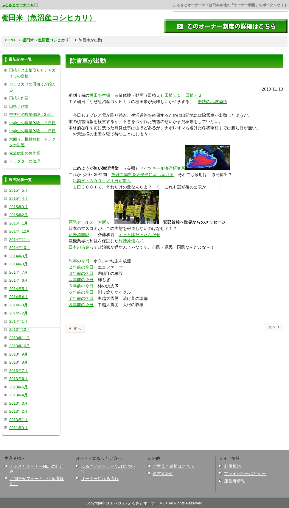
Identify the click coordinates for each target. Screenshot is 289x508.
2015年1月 (18, 223)
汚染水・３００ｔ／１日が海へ (102, 180)
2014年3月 (18, 305)
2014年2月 (18, 313)
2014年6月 (18, 280)
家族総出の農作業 (24, 153)
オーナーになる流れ (100, 478)
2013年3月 (18, 403)
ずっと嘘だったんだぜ (139, 234)
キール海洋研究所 (168, 168)
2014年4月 (18, 296)
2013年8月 (18, 362)
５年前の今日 (81, 285)
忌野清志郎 (79, 234)
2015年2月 (18, 215)
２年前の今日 (81, 267)
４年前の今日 (81, 279)
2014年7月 (18, 272)
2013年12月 (19, 329)
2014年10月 (19, 247)
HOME (10, 40)
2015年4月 (18, 198)
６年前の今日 (81, 292)
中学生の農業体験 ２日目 (32, 123)
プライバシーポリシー (245, 473)
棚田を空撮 (99, 95)
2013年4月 (18, 395)
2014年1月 (18, 321)
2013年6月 (18, 378)
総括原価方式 (131, 241)
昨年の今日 (79, 260)
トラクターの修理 (24, 161)
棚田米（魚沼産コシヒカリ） (48, 18)
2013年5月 (18, 387)
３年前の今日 (81, 273)
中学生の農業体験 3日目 (31, 114)
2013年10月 (19, 346)
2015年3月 (18, 207)
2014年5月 (18, 288)
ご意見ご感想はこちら (173, 466)
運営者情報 (234, 481)
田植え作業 (19, 98)
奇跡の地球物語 (212, 101)
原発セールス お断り (89, 222)
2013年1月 (18, 419)
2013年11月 (19, 338)
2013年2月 (18, 411)
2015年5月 (18, 190)
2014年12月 (19, 231)
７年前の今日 (81, 298)
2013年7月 (18, 370)
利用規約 (232, 466)
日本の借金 (79, 247)
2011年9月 (18, 428)
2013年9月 (18, 354)
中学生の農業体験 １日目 (32, 131)
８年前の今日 (81, 304)
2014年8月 (18, 264)
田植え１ (172, 95)
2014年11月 (19, 239)
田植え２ (193, 95)
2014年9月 (18, 256)
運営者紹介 (163, 473)
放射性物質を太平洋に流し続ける (142, 174)
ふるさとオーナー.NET (19, 5)
